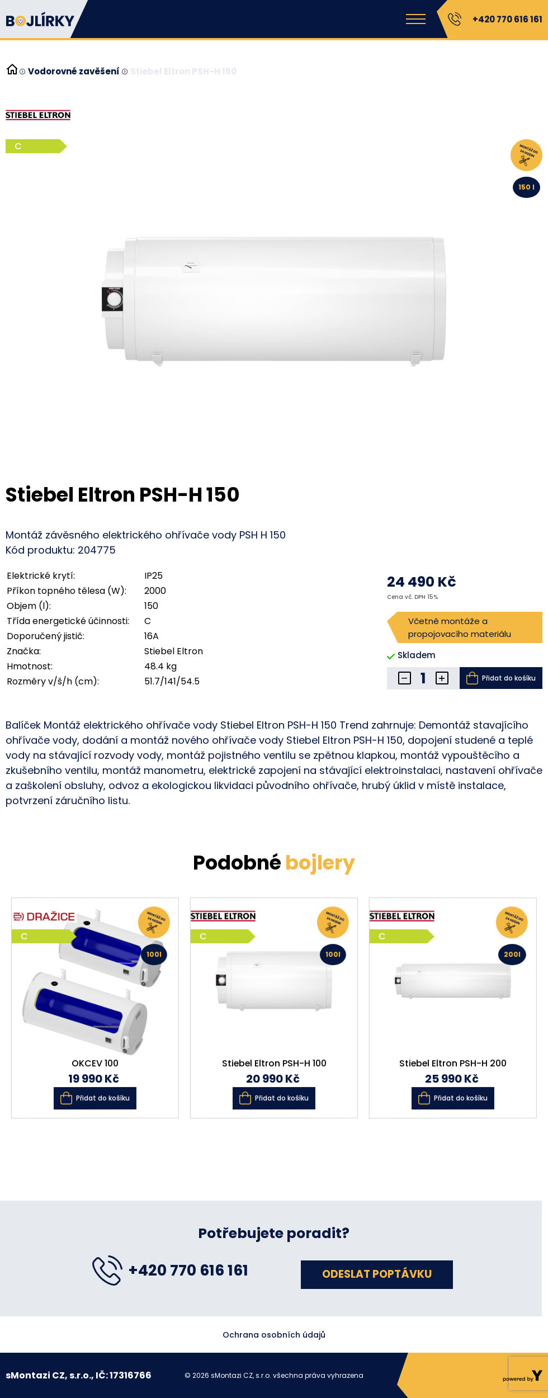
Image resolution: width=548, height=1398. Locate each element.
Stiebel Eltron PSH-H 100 (273, 1063)
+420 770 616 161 (163, 1270)
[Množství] (423, 678)
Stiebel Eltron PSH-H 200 (452, 1063)
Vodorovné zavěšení (74, 71)
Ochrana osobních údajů (274, 1334)
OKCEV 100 (95, 1063)
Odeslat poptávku (369, 1274)
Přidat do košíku (509, 678)
